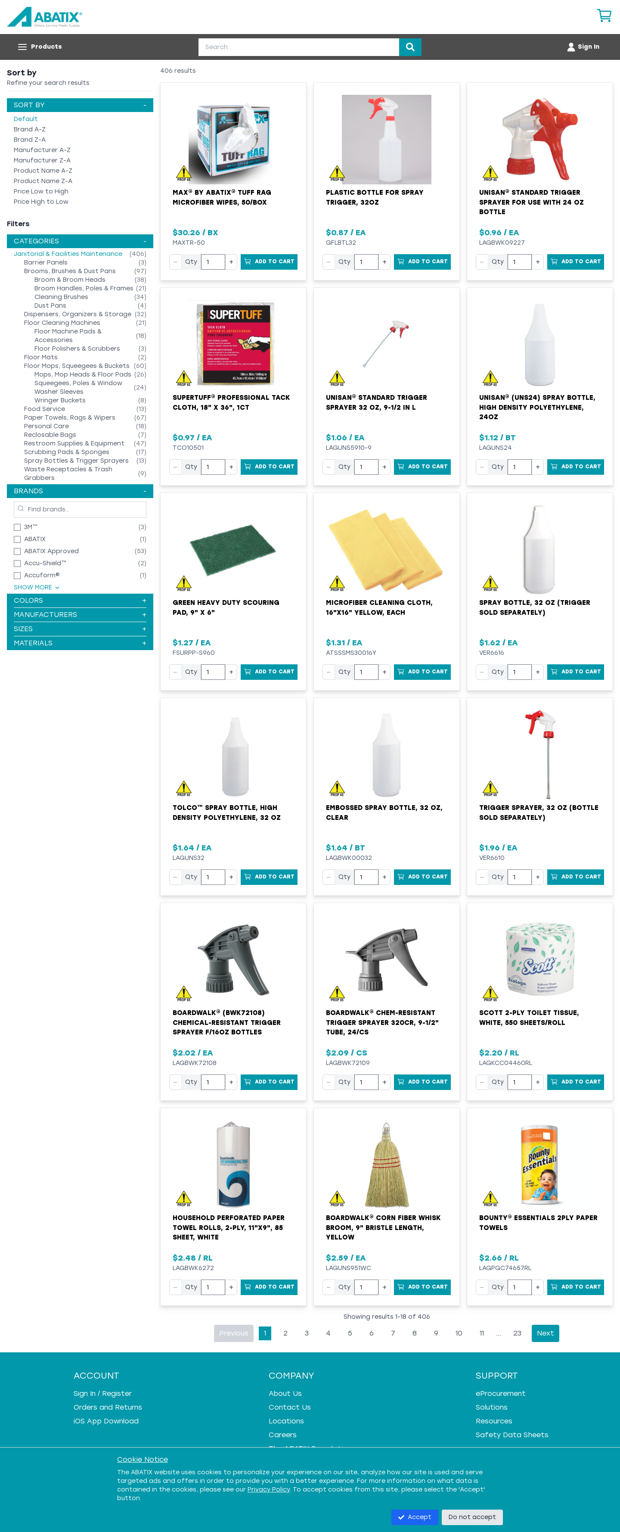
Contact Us (290, 1407)
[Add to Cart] (269, 262)
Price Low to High (41, 191)
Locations (286, 1421)
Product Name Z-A (43, 181)
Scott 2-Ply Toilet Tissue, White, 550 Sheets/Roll (529, 1018)
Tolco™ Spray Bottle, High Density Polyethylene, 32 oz (227, 813)
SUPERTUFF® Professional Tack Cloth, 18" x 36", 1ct (231, 402)
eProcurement (501, 1393)
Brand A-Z (30, 129)
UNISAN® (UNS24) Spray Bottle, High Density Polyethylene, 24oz (537, 407)
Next (545, 1333)
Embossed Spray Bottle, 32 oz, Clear (384, 813)
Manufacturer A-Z (42, 150)
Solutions (492, 1407)
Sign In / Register (103, 1393)
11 (482, 1333)
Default (26, 119)
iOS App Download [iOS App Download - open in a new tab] (106, 1421)
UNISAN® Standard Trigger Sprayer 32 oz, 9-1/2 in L (376, 402)
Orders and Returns (108, 1407)
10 (459, 1333)
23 (517, 1333)
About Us (285, 1393)
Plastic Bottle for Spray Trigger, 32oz (375, 197)
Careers (283, 1435)
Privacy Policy (269, 1489)
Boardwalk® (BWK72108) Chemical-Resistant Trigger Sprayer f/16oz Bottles (227, 1022)
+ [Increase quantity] (231, 262)
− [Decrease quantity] (175, 262)
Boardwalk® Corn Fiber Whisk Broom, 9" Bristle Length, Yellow (383, 1227)
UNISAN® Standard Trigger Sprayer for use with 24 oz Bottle (531, 202)
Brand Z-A (30, 139)
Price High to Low (41, 202)
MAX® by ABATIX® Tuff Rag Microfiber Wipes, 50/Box (222, 197)
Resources (494, 1421)
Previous (233, 1333)
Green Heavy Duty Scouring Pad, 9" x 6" (226, 608)
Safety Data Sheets (512, 1435)
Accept (414, 1517)
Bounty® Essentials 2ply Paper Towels (538, 1223)
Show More (37, 587)
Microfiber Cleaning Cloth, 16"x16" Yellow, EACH (379, 608)
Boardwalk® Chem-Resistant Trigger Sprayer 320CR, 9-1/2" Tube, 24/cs (382, 1022)
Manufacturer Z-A (42, 160)
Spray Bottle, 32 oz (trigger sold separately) (534, 608)
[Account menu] (582, 46)
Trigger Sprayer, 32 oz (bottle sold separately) (538, 813)
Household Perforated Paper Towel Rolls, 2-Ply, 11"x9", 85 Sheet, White (229, 1227)
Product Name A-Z (43, 170)
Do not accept (472, 1517)
